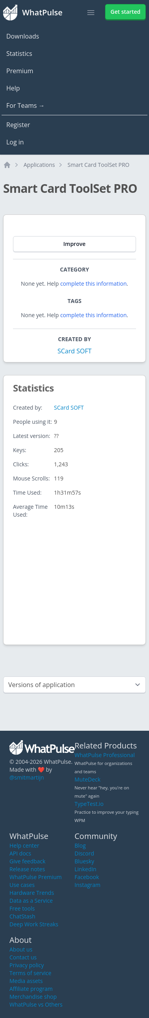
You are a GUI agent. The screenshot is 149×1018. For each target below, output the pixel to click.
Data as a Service (31, 900)
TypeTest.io (89, 803)
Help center (24, 845)
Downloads (22, 36)
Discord (84, 853)
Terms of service (30, 973)
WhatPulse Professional (105, 755)
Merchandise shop (33, 996)
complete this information (93, 283)
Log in (15, 142)
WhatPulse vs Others (36, 1004)
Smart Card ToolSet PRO (99, 164)
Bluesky (84, 861)
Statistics (19, 53)
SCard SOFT (74, 351)
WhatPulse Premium (35, 877)
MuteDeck (88, 779)
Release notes (27, 869)
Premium (19, 71)
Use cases (22, 885)
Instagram (88, 885)
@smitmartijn (26, 777)
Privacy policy (26, 965)
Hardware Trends (31, 892)
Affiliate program (31, 988)
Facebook (87, 877)
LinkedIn (86, 869)
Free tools (22, 908)
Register (18, 124)
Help (13, 88)
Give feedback (27, 861)
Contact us (23, 957)
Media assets (26, 981)
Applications (39, 164)
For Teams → (25, 105)
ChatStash (22, 916)
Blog (80, 845)
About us (20, 949)
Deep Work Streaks (33, 924)
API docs (20, 853)
